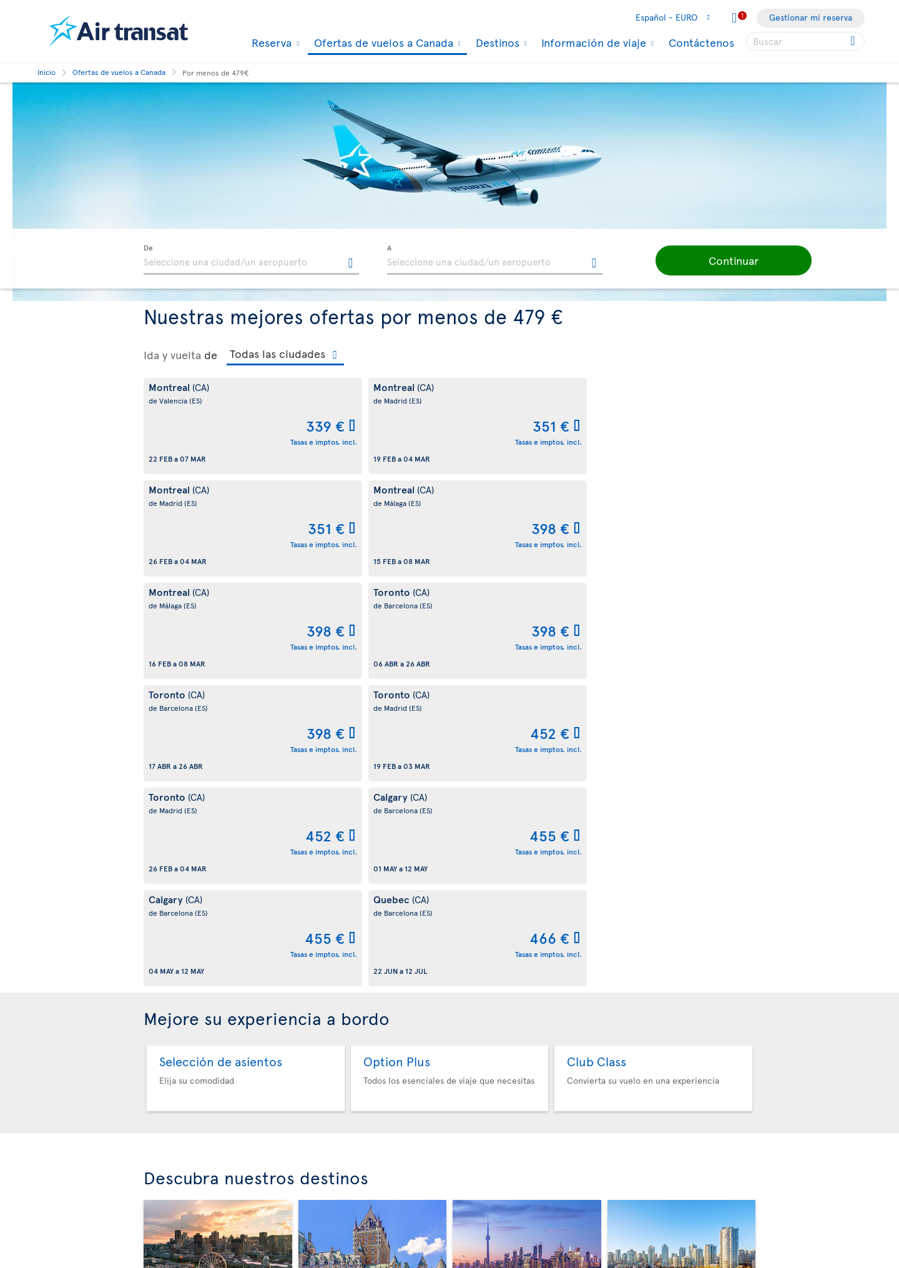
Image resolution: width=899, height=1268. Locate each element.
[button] (718, 260)
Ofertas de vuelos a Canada (382, 43)
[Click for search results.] (854, 41)
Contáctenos (701, 42)
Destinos (496, 42)
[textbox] (251, 260)
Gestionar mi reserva (810, 17)
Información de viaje (592, 42)
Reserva (270, 42)
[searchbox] (805, 41)
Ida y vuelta (172, 354)
